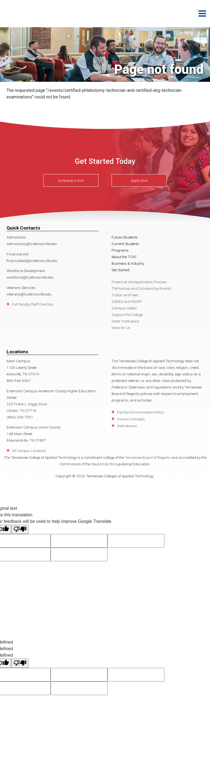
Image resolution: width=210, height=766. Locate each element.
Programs (120, 250)
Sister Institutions (125, 321)
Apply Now (139, 180)
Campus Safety (124, 308)
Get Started (120, 270)
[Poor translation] (20, 529)
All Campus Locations (29, 450)
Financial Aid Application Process (139, 282)
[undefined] (20, 663)
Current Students (125, 244)
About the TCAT (124, 257)
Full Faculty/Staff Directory (32, 304)
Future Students (125, 237)
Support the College (127, 314)
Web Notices (127, 426)
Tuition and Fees (125, 295)
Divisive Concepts (131, 419)
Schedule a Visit (71, 180)
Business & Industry (128, 263)
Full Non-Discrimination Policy (140, 412)
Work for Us (121, 327)
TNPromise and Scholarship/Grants (141, 288)
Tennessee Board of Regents (147, 457)
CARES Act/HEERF (127, 301)
